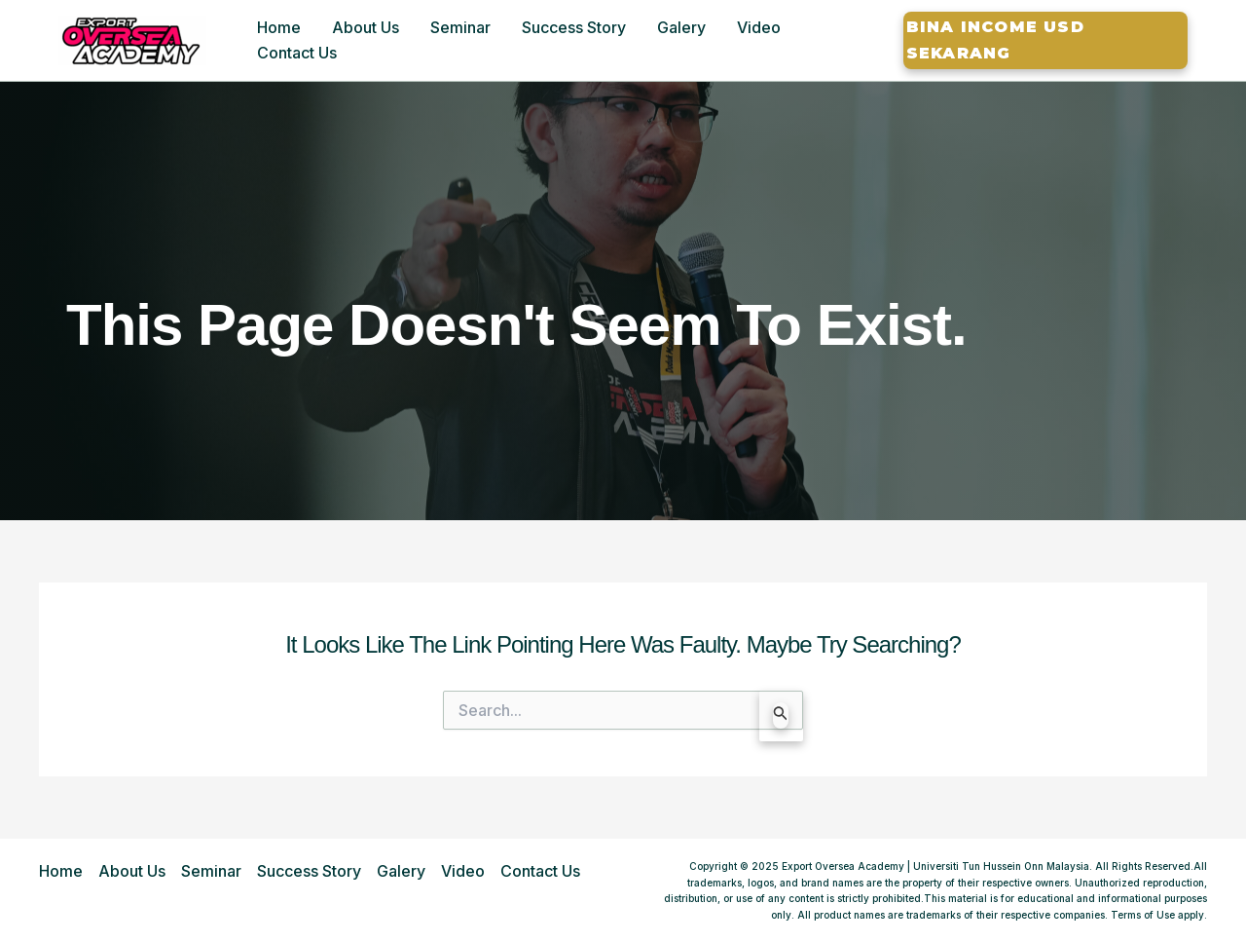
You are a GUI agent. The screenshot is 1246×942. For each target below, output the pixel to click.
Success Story (574, 27)
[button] (1045, 40)
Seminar (460, 27)
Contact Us (297, 52)
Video (759, 27)
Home (279, 27)
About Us (365, 27)
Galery (681, 27)
